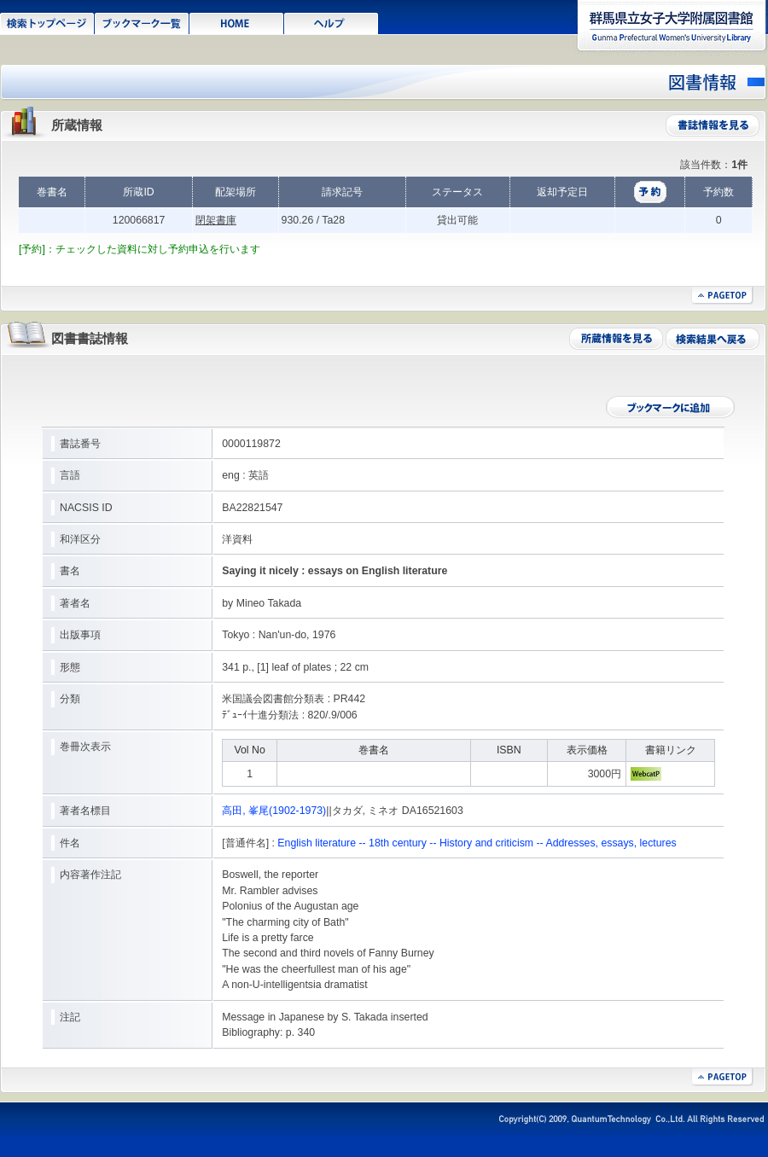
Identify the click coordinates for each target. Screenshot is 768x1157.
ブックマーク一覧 (142, 22)
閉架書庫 (215, 220)
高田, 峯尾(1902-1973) (274, 811)
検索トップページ (47, 22)
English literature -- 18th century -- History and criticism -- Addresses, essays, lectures (476, 843)
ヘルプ (331, 22)
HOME (236, 22)
